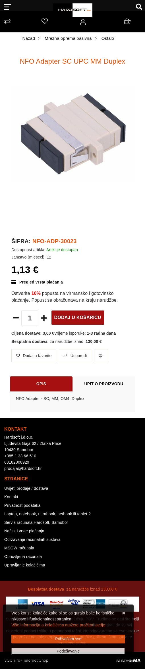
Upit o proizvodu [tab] (103, 384)
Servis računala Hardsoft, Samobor (36, 522)
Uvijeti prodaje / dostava (26, 488)
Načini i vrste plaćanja (24, 531)
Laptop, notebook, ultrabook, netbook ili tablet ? (47, 514)
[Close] (68, 639)
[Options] (68, 651)
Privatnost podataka (22, 505)
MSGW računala (19, 548)
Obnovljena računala (23, 556)
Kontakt (11, 497)
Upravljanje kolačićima (24, 565)
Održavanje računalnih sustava (32, 539)
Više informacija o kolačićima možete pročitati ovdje (58, 625)
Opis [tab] (41, 384)
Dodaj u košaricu (77, 317)
